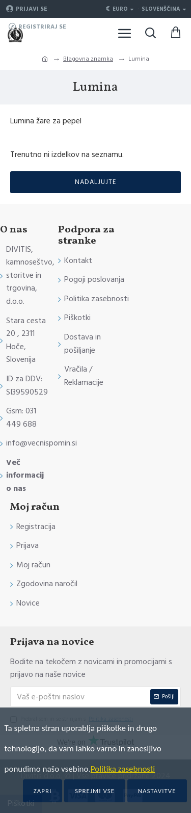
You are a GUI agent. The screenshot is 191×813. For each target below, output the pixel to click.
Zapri (43, 791)
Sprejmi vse (95, 791)
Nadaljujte (95, 182)
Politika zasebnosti (123, 769)
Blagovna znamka (88, 59)
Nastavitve (157, 791)
